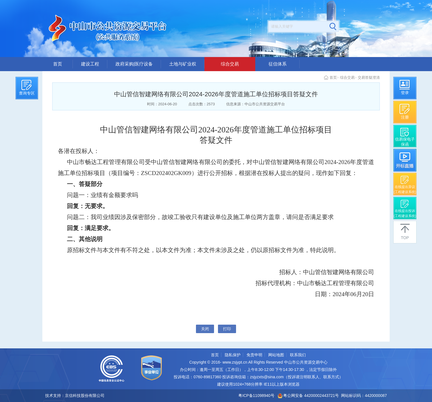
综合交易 (230, 64)
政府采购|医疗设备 (134, 64)
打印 (227, 329)
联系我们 (298, 355)
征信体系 (278, 64)
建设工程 (90, 64)
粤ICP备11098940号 (256, 395)
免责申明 (254, 355)
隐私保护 (233, 355)
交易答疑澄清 (369, 77)
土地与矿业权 (182, 64)
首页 (57, 64)
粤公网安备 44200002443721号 (308, 395)
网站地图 (276, 355)
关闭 (205, 329)
